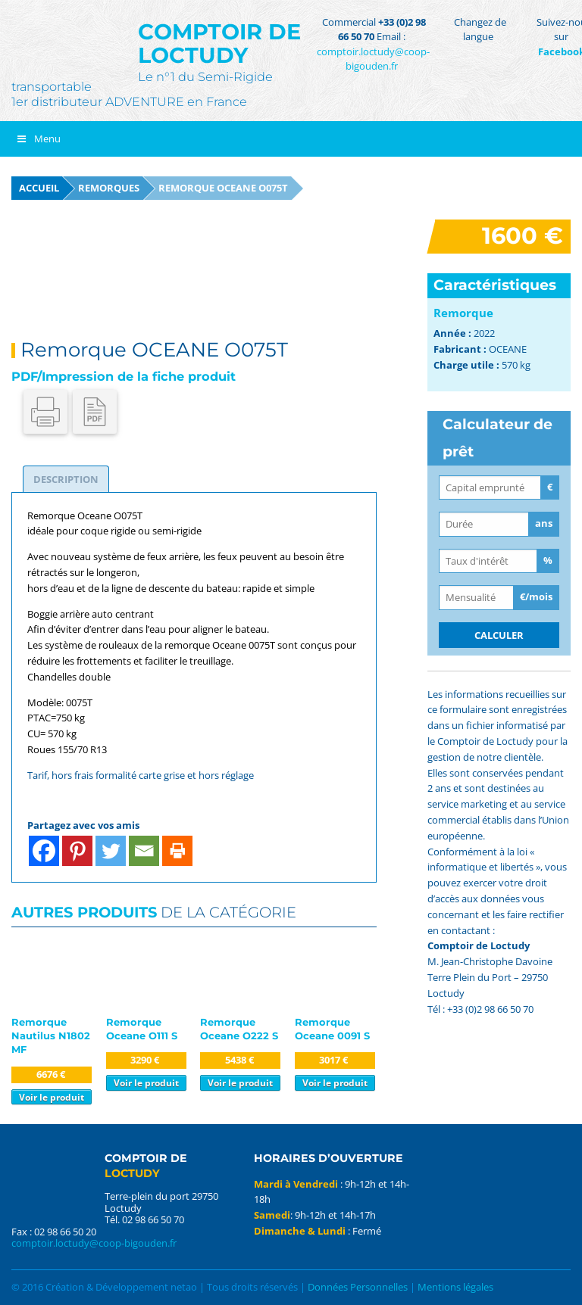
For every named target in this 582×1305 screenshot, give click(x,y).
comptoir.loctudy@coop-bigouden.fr (373, 59)
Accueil (39, 188)
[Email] (144, 851)
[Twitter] (110, 851)
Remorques (108, 188)
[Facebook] (44, 851)
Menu (38, 138)
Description (66, 479)
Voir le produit (51, 1097)
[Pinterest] (77, 851)
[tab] (66, 479)
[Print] (177, 851)
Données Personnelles (358, 1287)
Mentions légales (455, 1287)
